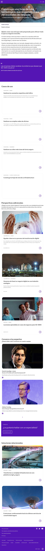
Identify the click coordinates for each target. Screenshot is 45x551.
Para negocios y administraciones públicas (10, 530)
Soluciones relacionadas (12, 443)
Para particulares (5, 528)
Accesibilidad (17, 542)
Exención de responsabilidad (28, 540)
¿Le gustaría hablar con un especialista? (20, 427)
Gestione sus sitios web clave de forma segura (18, 149)
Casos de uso (7, 86)
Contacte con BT (7, 432)
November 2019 (6, 247)
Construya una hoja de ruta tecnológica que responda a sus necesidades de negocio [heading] (20, 12)
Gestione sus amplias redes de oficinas (16, 121)
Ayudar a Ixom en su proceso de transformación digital (21, 238)
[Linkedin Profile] (3, 378)
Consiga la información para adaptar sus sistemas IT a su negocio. (20, 17)
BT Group (4, 535)
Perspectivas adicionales (12, 203)
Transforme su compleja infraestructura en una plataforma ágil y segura (18, 474)
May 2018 (5, 291)
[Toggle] (42, 2)
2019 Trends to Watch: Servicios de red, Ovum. (11, 70)
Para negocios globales (6, 533)
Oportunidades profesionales (33, 542)
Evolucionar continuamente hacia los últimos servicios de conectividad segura (22, 514)
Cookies (12, 542)
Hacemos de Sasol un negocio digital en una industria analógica (20, 282)
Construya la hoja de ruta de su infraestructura (18, 178)
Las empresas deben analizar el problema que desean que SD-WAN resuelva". (21, 67)
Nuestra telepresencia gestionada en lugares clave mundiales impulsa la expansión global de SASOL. (21, 286)
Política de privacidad (5, 542)
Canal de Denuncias (10, 540)
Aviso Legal (3, 540)
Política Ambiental (19, 540)
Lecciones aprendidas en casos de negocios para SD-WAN (22, 325)
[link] (22, 101)
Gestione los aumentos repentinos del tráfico (18, 93)
